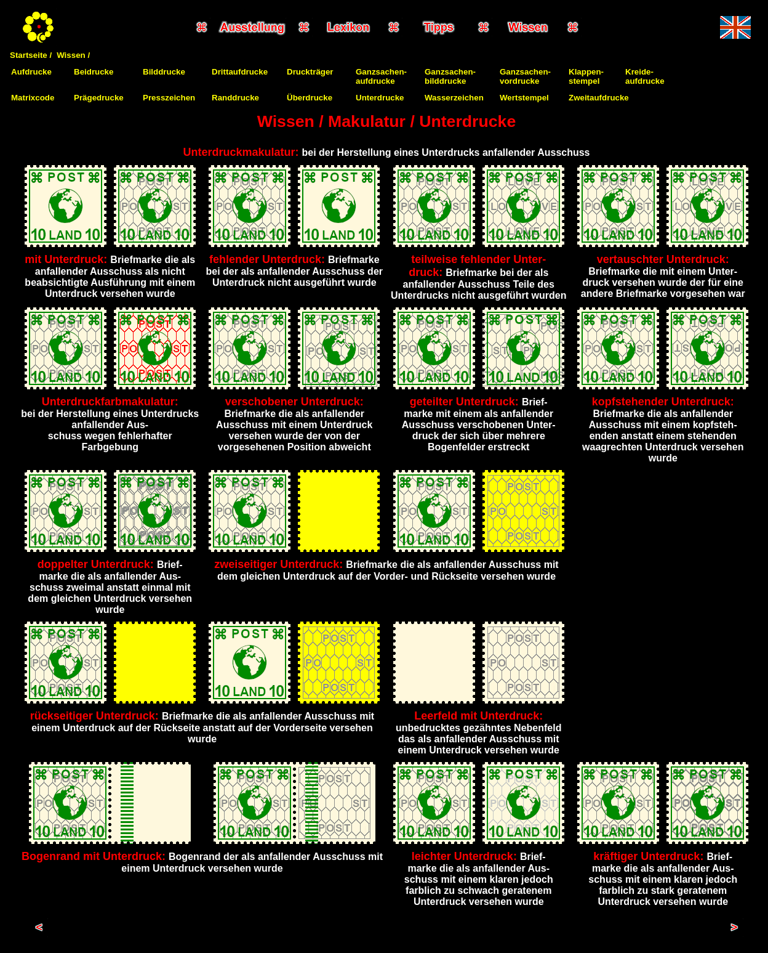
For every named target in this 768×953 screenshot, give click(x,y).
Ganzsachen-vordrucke (525, 76)
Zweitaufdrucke (599, 97)
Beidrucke (93, 71)
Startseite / (31, 55)
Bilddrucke (164, 71)
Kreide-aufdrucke (645, 76)
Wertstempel (524, 97)
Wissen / (73, 55)
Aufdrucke (31, 71)
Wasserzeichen (454, 97)
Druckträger (310, 71)
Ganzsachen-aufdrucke (381, 76)
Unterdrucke (380, 97)
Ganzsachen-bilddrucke (450, 76)
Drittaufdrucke (240, 71)
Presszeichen (169, 97)
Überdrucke (309, 97)
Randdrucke (235, 97)
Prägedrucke (99, 97)
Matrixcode (32, 97)
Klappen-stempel (586, 76)
